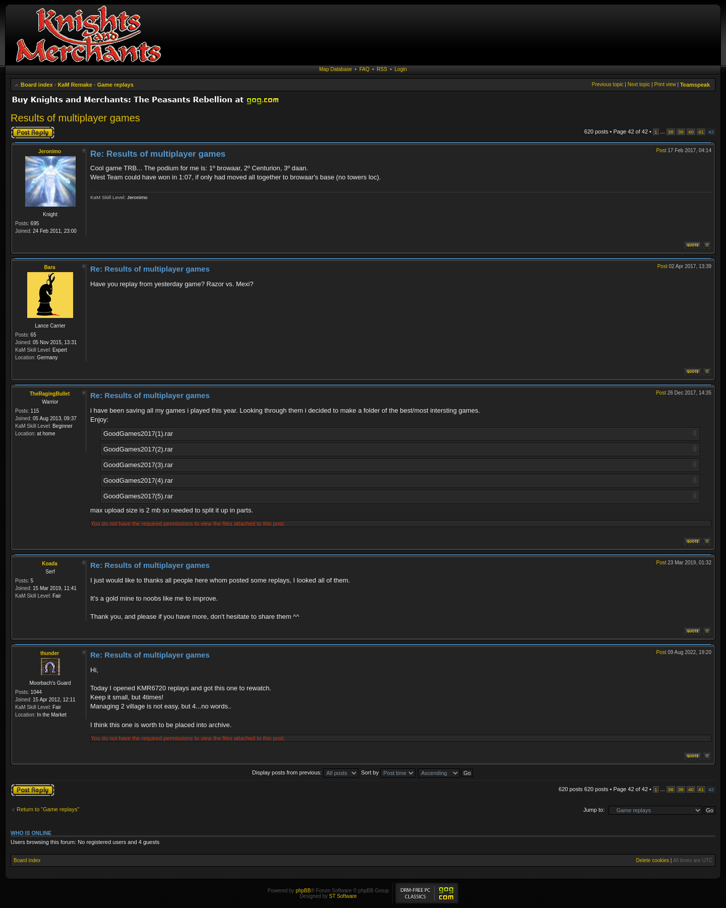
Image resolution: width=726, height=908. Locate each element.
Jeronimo (49, 151)
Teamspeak (695, 85)
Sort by (388, 772)
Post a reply (33, 132)
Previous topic (608, 84)
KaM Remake (74, 85)
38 (671, 132)
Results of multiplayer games (75, 117)
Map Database (335, 69)
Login (401, 69)
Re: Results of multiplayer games (157, 154)
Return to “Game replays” (48, 809)
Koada (49, 563)
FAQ (364, 69)
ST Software (343, 896)
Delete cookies (652, 860)
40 (691, 132)
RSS (382, 69)
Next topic (639, 84)
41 (701, 132)
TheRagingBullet (50, 394)
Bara (49, 267)
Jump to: (593, 810)
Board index (37, 85)
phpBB (303, 890)
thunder (49, 653)
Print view (665, 84)
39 (681, 132)
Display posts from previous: (305, 772)
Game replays (115, 85)
